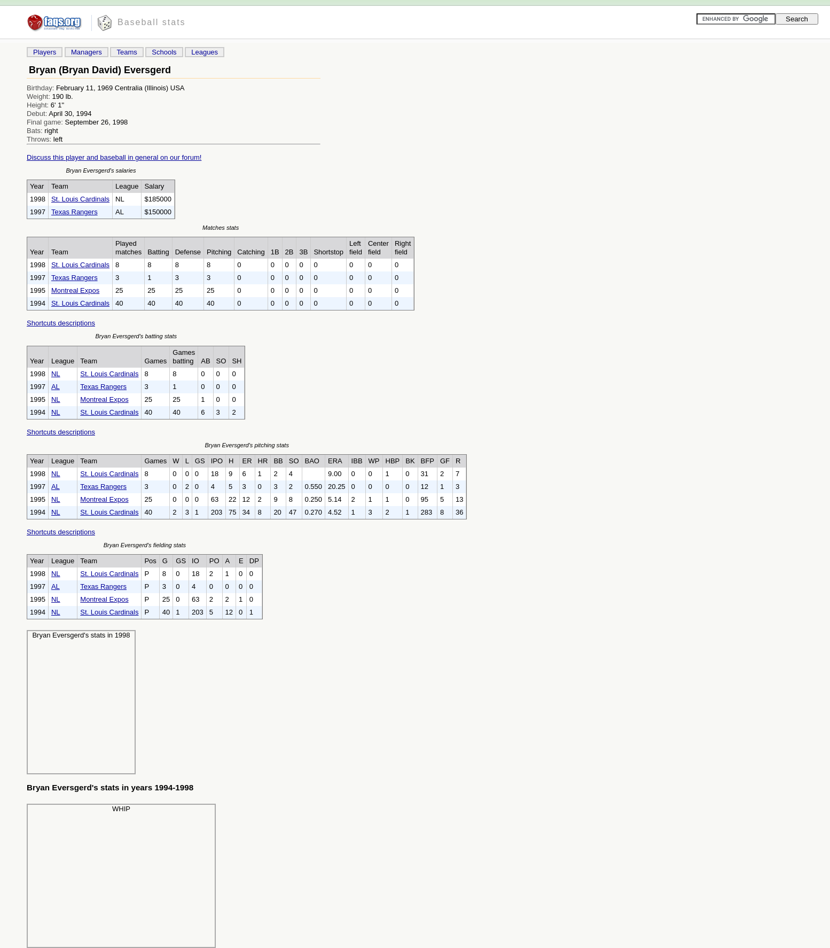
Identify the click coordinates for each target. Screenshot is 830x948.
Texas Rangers (74, 212)
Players (44, 52)
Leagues (204, 52)
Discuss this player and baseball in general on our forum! (114, 157)
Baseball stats (152, 22)
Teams (126, 52)
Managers (86, 52)
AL (55, 387)
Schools (164, 52)
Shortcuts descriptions (61, 323)
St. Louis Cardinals (80, 199)
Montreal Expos (75, 290)
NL (55, 374)
